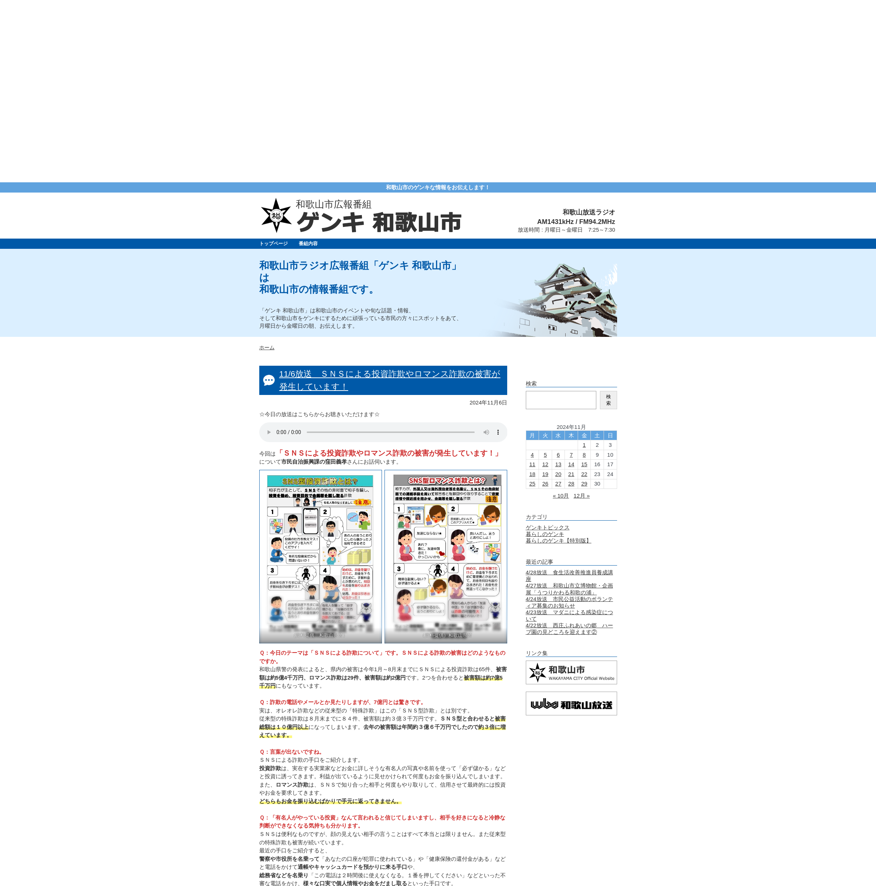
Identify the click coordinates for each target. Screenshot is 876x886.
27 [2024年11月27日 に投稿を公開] (558, 301)
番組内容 (308, 61)
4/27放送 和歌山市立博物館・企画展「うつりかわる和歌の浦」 (569, 406)
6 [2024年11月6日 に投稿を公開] (558, 272)
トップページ (273, 61)
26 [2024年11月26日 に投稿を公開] (545, 301)
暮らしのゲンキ (545, 352)
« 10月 (561, 313)
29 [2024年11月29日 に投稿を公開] (584, 301)
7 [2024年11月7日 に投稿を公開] (571, 272)
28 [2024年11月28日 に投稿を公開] (571, 301)
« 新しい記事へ (278, 786)
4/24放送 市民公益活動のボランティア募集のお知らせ (569, 420)
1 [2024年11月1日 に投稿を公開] (584, 262)
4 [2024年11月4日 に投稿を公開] (532, 272)
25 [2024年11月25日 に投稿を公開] (532, 301)
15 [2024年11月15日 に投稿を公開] (584, 282)
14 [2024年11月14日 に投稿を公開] (571, 282)
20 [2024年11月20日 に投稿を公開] (558, 292)
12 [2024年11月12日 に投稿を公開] (545, 282)
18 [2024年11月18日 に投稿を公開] (532, 292)
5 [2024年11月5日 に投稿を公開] (545, 272)
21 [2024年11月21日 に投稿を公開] (571, 292)
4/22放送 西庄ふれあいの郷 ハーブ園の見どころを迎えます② (569, 446)
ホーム (267, 165)
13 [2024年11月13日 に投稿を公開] (558, 282)
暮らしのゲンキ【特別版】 (559, 358)
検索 (608, 218)
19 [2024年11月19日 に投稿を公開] (545, 292)
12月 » (582, 313)
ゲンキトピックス (548, 345)
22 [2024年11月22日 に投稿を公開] (584, 292)
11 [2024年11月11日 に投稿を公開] (532, 282)
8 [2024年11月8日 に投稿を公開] (584, 272)
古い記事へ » (491, 786)
